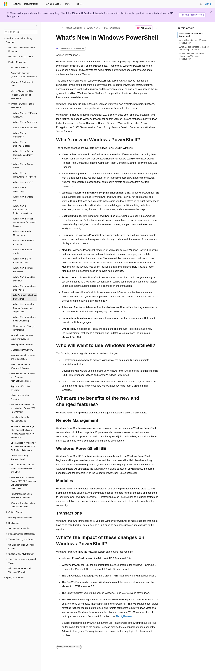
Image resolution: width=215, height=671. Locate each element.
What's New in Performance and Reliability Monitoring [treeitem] (22, 209)
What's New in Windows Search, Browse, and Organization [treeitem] (24, 308)
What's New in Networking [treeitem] (19, 189)
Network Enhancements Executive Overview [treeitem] (22, 337)
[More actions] (156, 28)
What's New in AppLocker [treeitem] (25, 122)
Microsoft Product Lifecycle (87, 13)
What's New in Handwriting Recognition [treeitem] (24, 175)
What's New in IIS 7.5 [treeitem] (23, 182)
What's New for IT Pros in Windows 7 (104, 28)
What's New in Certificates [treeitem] (19, 135)
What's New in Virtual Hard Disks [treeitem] (23, 270)
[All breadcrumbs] (58, 28)
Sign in (208, 4)
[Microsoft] (5, 4)
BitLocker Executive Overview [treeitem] (20, 397)
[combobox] (20, 32)
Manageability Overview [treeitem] (22, 350)
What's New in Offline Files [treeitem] (23, 199)
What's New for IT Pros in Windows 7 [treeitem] (25, 115)
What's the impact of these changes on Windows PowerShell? (191, 56)
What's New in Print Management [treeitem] (22, 233)
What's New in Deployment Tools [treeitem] (21, 144)
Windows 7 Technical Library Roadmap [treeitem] (21, 49)
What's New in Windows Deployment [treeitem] (24, 288)
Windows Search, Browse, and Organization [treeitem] (23, 357)
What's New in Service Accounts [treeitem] (23, 242)
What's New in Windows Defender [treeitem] (24, 279)
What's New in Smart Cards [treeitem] (23, 251)
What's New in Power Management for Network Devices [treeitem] (25, 222)
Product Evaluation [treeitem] (19, 67)
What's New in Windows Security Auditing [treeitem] (24, 319)
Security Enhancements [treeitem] (22, 344)
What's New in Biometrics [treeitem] (25, 127)
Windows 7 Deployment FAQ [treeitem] (22, 84)
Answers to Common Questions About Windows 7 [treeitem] (24, 75)
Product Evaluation (73, 28)
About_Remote (124, 616)
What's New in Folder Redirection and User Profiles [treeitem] (23, 155)
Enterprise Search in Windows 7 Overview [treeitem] (20, 366)
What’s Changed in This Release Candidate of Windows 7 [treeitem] (22, 95)
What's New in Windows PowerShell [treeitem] (25, 297)
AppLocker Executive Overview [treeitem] (20, 388)
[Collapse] (36, 25)
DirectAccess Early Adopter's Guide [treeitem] (19, 457)
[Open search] (201, 4)
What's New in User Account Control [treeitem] (22, 261)
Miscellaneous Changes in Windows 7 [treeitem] (24, 328)
